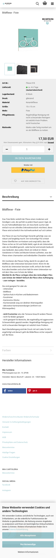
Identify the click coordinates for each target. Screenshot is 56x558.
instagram (6, 490)
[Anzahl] (28, 149)
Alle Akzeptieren (28, 535)
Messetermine (8, 447)
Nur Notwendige (28, 544)
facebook (6, 485)
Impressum (7, 432)
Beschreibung (10, 196)
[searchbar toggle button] (37, 4)
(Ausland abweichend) (34, 90)
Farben (6, 350)
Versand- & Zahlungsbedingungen (16, 422)
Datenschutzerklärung (18, 529)
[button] (6, 149)
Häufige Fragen (8, 452)
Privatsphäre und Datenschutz (15, 442)
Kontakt (5, 427)
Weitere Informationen (28, 552)
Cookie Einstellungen (11, 457)
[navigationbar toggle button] (52, 4)
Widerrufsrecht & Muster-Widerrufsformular (20, 417)
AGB (4, 437)
